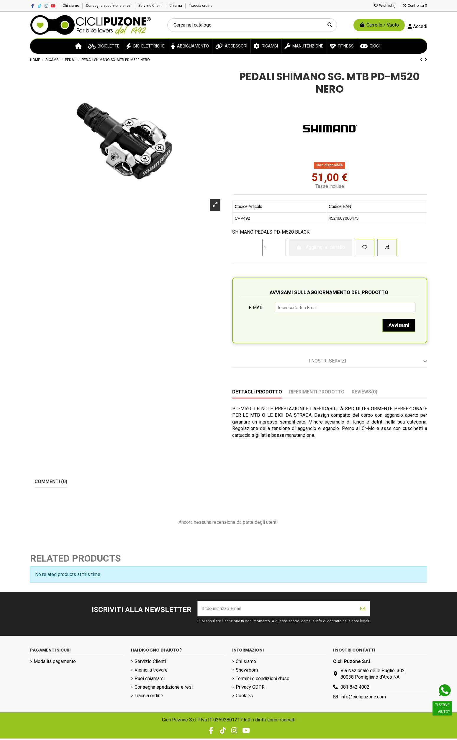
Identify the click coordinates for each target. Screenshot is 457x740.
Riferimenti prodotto (317, 392)
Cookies (244, 697)
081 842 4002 (354, 688)
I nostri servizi (368, 361)
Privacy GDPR (250, 688)
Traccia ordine (200, 6)
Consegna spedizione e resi (109, 6)
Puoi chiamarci (150, 680)
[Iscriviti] (363, 609)
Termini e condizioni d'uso (262, 680)
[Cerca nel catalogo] (330, 25)
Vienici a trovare (151, 671)
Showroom (247, 671)
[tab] (329, 361)
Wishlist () (385, 6)
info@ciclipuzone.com (363, 698)
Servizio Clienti (150, 6)
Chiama (176, 6)
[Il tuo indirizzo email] (277, 609)
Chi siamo (71, 6)
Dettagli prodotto (257, 392)
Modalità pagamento (55, 663)
